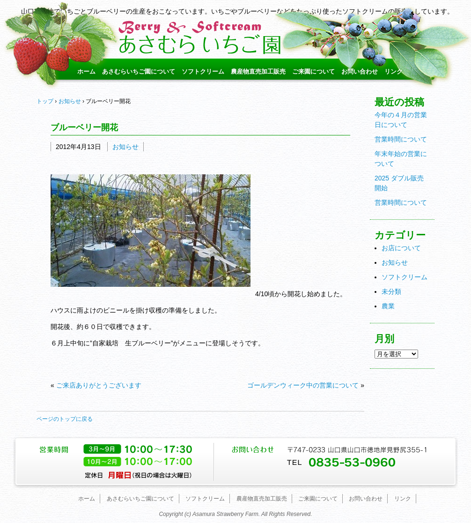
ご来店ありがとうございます (98, 385)
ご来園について (313, 71)
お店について (401, 248)
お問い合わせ (359, 71)
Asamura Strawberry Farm (225, 514)
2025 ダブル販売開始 (399, 183)
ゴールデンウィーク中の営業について (303, 385)
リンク (393, 71)
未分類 (391, 291)
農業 (388, 306)
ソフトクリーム (203, 71)
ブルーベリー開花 (84, 127)
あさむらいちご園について (138, 71)
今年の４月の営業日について (401, 119)
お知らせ (125, 146)
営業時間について (401, 139)
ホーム (86, 71)
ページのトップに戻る (65, 419)
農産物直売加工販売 (258, 71)
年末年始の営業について (401, 158)
